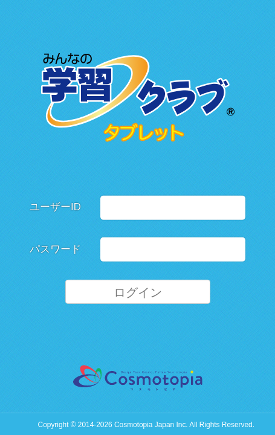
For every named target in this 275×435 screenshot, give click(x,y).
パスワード (55, 249)
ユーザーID (55, 207)
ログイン (138, 291)
